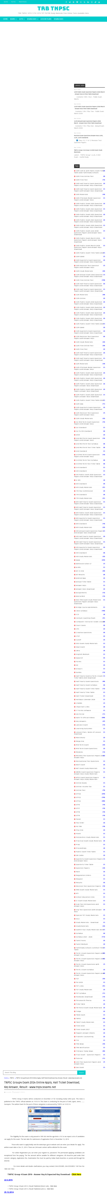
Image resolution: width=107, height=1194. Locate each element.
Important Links (83, 708)
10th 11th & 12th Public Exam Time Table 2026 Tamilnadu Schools (89, 172)
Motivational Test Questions (87, 762)
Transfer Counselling (85, 1037)
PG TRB (79, 827)
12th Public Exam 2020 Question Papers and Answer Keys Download (88, 375)
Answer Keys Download (85, 590)
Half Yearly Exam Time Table (88, 689)
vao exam (80, 1068)
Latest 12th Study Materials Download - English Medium (61, 427)
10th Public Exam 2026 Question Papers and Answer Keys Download (88, 227)
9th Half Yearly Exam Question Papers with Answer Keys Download (88, 544)
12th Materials (82, 365)
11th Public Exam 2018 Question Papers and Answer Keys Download (88, 304)
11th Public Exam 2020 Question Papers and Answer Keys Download (88, 309)
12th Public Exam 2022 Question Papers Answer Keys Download (88, 385)
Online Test (80, 791)
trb (77, 1041)
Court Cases (81, 626)
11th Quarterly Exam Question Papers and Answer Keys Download (88, 333)
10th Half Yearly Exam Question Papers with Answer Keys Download (88, 191)
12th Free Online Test (85, 346)
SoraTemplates (15, 1191)
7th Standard (81, 495)
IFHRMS (79, 704)
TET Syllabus (81, 994)
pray (78, 845)
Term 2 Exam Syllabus (85, 970)
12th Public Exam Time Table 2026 (90, 401)
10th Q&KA (80, 257)
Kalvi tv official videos (85, 718)
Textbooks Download (84, 998)
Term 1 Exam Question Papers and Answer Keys (56, 1074)
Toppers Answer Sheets (85, 1034)
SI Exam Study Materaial (86, 901)
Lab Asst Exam (82, 726)
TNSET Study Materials (85, 1023)
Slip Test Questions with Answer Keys (58, 1045)
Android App (81, 579)
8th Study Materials (84, 528)
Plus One (79, 831)
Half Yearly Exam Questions (87, 682)
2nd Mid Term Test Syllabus (87, 445)
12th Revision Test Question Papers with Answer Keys (86, 415)
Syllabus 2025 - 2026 (84, 938)
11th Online (81, 299)
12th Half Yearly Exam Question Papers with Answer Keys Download (88, 360)
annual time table (83, 583)
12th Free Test (82, 350)
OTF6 (78, 805)
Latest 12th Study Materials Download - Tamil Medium (61, 460)
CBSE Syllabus (81, 612)
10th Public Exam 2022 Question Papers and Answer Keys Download (88, 216)
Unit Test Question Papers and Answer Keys (55, 1144)
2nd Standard (81, 452)
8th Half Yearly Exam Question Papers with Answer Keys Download (88, 509)
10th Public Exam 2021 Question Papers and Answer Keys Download (88, 211)
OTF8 (78, 813)
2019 (78, 436)
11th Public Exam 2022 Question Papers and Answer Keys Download (88, 315)
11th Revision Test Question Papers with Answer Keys (86, 338)
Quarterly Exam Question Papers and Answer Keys (57, 1008)
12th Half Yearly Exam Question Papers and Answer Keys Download (88, 354)
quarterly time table (84, 865)
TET (77, 980)
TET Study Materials (84, 990)
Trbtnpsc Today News (84, 1052)
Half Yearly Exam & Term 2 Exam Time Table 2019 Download (88, 678)
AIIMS (78, 568)
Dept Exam (80, 648)
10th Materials (82, 195)
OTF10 (78, 795)
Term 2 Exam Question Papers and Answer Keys (56, 1078)
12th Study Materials (84, 419)
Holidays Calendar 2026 (85, 700)
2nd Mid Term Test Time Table (88, 448)
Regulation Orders (83, 876)
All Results (80, 575)
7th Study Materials (84, 499)
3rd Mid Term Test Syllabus (87, 461)
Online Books (81, 784)
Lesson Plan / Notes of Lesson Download (55, 938)
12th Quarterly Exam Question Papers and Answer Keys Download (88, 409)
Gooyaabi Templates (39, 1191)
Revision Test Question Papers (88, 887)
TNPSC (78, 1019)
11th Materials (82, 295)
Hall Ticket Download (84, 697)
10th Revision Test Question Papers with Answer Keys (86, 267)
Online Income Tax (84, 787)
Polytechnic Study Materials (87, 838)
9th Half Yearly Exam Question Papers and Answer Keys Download (88, 538)
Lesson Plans (46, 19)
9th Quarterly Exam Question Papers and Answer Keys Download (88, 549)
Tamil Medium (82, 945)
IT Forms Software (83, 711)
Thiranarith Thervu (84, 1001)
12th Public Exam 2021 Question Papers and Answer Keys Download (88, 380)
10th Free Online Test (85, 177)
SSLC (78, 920)
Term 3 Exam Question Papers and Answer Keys (56, 1091)
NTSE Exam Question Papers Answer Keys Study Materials (86, 779)
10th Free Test (82, 181)
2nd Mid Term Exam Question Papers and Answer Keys (87, 440)
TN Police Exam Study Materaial (89, 1008)
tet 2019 (79, 983)
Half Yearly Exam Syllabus (86, 686)
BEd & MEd (80, 597)
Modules (79, 753)
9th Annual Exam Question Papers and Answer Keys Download (89, 533)
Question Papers (83, 869)
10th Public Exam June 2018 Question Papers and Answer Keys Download (88, 233)
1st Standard (81, 428)
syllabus (79, 934)
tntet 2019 (80, 1027)
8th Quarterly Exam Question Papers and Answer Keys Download (88, 520)
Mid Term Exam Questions (86, 749)
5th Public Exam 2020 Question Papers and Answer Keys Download (88, 476)
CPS (77, 630)
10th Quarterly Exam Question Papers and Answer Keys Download (88, 262)
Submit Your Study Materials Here (90, 930)
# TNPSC (11, 267)
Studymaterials (82, 927)
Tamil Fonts (81, 941)
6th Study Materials (84, 488)
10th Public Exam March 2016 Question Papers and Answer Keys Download (88, 241)
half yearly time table (85, 693)
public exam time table (86, 853)
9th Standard (81, 554)
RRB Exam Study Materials (87, 891)
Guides (79, 673)
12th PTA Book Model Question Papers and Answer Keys (87, 369)
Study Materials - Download (87, 923)
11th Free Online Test (85, 281)
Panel (78, 820)
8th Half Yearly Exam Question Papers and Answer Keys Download (88, 504)
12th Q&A (79, 405)
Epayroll (79, 659)
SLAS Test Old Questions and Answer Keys (86, 906)
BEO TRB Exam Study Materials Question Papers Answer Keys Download (87, 602)
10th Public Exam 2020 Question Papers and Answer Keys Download (88, 205)
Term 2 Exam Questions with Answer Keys (57, 1083)
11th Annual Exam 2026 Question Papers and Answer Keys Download (88, 276)
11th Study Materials (84, 343)
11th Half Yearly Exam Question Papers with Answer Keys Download (88, 291)
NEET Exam (80, 766)
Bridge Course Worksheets (86, 608)
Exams (12, 19)
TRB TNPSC (53, 8)
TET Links (80, 987)
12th (21, 19)
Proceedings (81, 849)
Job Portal (80, 715)
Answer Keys (81, 586)
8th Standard (81, 524)
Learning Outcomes (84, 729)
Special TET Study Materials (87, 916)
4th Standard (81, 472)
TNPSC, (23, 83)
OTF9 (78, 816)
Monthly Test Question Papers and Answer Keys (57, 953)
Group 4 (79, 669)
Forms (13, 2)
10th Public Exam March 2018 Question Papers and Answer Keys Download (88, 248)
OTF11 (78, 798)
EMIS (78, 651)
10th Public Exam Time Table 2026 (90, 254)
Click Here (38, 176)
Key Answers (81, 722)
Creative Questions (84, 633)
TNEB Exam (80, 1016)
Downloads (31, 19)
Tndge (78, 1012)
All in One (80, 572)
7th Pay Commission (84, 492)
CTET (78, 637)
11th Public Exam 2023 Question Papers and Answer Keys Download (88, 320)
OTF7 (78, 809)
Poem (78, 834)
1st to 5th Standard (84, 432)
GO (77, 666)
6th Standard (81, 485)
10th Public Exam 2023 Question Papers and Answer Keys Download (88, 222)
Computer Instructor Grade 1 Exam (90, 622)
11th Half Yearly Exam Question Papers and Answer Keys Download (88, 285)
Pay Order (80, 824)
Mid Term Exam (82, 746)
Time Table (80, 1005)
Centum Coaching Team (85, 619)
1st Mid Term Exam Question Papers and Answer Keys (86, 424)
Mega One (80, 742)
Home (6, 2)
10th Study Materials (84, 272)
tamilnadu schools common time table (56, 1069)
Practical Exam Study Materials (89, 842)
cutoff (78, 641)
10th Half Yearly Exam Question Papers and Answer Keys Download (88, 185)
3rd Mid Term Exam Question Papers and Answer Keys (87, 456)
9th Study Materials (84, 557)
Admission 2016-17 (84, 564)
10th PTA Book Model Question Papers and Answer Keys (87, 200)
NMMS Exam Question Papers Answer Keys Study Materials (87, 774)
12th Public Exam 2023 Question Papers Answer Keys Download (88, 391)
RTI (77, 894)
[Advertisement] (53, 37)
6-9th (78, 481)
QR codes (80, 856)
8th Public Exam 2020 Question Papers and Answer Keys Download (88, 514)
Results (79, 883)
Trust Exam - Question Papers (88, 1055)
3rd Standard (81, 468)
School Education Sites (85, 898)
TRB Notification (83, 1048)
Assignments (81, 593)
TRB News (80, 1045)
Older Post (67, 344)
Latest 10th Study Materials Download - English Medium (61, 435)
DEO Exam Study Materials (87, 644)
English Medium (82, 655)
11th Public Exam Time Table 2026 (90, 325)
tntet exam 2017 (83, 1030)
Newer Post (9, 344)
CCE (77, 615)
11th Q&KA (80, 328)
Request (79, 880)
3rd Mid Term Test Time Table (88, 465)
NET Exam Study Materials (86, 769)
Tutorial (79, 1059)
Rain (78, 872)
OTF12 (78, 802)
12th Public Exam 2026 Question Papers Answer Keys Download (88, 396)
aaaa (78, 561)
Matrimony (23, 2)
